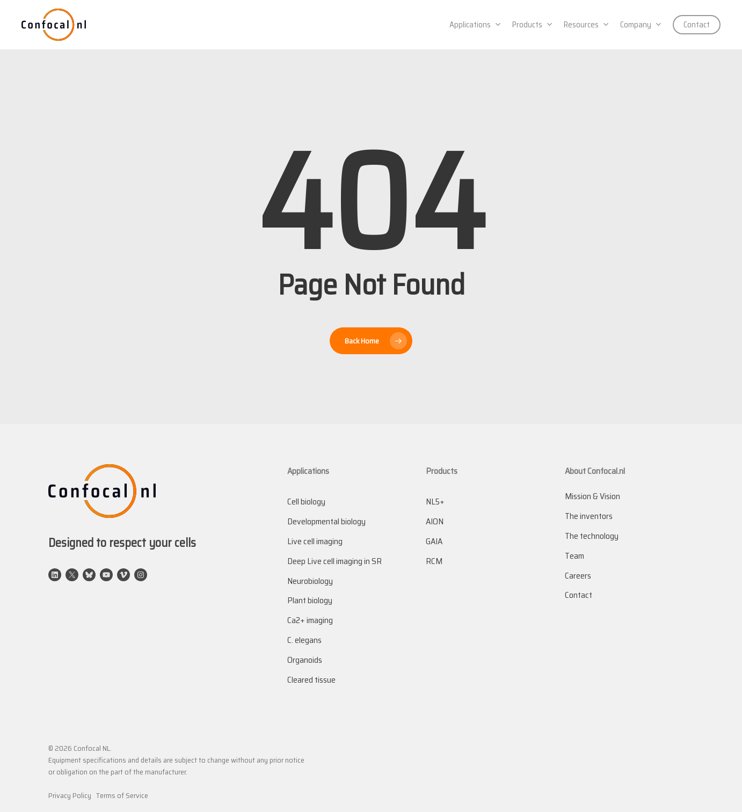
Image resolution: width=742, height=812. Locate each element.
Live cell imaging (315, 541)
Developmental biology (326, 521)
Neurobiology (310, 581)
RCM (434, 561)
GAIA (434, 541)
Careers (578, 575)
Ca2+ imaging (310, 620)
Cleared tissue (311, 679)
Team (574, 555)
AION (434, 521)
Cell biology (306, 501)
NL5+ (435, 501)
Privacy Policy (69, 795)
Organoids (304, 660)
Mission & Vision (592, 496)
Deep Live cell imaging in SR (334, 561)
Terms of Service (122, 795)
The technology (592, 536)
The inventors (589, 516)
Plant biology (309, 600)
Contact (578, 595)
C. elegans (304, 640)
